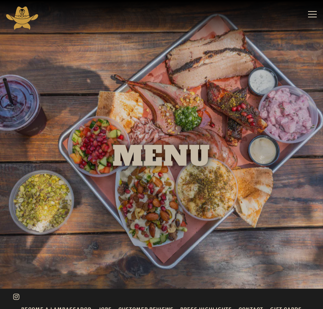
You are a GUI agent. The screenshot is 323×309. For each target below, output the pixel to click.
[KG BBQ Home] (22, 18)
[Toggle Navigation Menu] (312, 14)
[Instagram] (16, 293)
